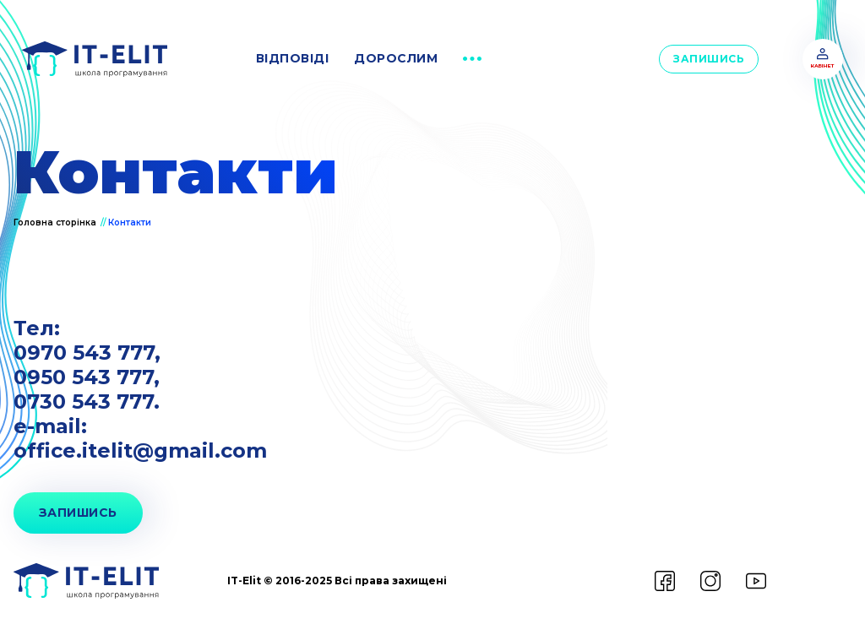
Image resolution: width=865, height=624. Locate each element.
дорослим (396, 58)
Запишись (708, 58)
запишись (78, 512)
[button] (472, 59)
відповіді (292, 58)
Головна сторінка (56, 222)
